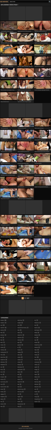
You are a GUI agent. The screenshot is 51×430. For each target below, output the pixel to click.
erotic (3, 372)
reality (36, 332)
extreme (3, 379)
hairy (3, 406)
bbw (2, 340)
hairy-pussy (20, 320)
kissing (19, 350)
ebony (3, 369)
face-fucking (4, 382)
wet (36, 379)
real (36, 325)
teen (36, 357)
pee (36, 320)
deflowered (4, 364)
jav (19, 347)
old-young (20, 392)
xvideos (37, 392)
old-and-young (21, 389)
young (36, 396)
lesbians (20, 359)
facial (3, 384)
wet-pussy (37, 382)
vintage (36, 369)
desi (2, 367)
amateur (3, 320)
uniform (36, 364)
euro (2, 374)
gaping (3, 399)
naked (19, 377)
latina (19, 355)
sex (36, 337)
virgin (36, 372)
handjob (20, 323)
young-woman (38, 399)
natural (19, 379)
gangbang (4, 396)
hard (19, 325)
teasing (36, 355)
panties (19, 401)
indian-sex (20, 337)
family (3, 389)
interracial (20, 340)
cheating (3, 350)
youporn (37, 401)
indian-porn (20, 335)
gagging (3, 394)
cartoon (3, 345)
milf (19, 374)
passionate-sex (21, 404)
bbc (2, 337)
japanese (20, 345)
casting (3, 347)
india (19, 330)
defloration (4, 362)
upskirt (36, 367)
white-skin (37, 387)
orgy (19, 399)
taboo (36, 350)
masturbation (21, 369)
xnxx (36, 389)
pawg (19, 406)
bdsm (3, 342)
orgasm (20, 396)
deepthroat (4, 359)
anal (3, 325)
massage (20, 364)
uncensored (37, 362)
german (3, 404)
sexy (36, 340)
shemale (37, 347)
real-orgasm (38, 330)
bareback (3, 335)
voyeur (36, 374)
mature (19, 372)
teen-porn (37, 359)
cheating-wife (4, 352)
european (3, 377)
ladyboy (20, 352)
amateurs (3, 323)
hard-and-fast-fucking (22, 327)
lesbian (20, 357)
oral (19, 394)
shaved (36, 342)
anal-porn (3, 327)
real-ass (37, 327)
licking (19, 362)
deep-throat (4, 357)
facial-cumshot (5, 387)
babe (3, 332)
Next (28, 298)
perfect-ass (37, 323)
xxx (36, 394)
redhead (37, 335)
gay (2, 401)
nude (19, 387)
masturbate (20, 367)
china (3, 355)
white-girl (37, 384)
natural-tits (20, 382)
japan (19, 342)
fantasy (3, 392)
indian (19, 332)
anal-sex (3, 330)
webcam (37, 377)
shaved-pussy (38, 345)
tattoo (36, 352)
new (19, 384)
